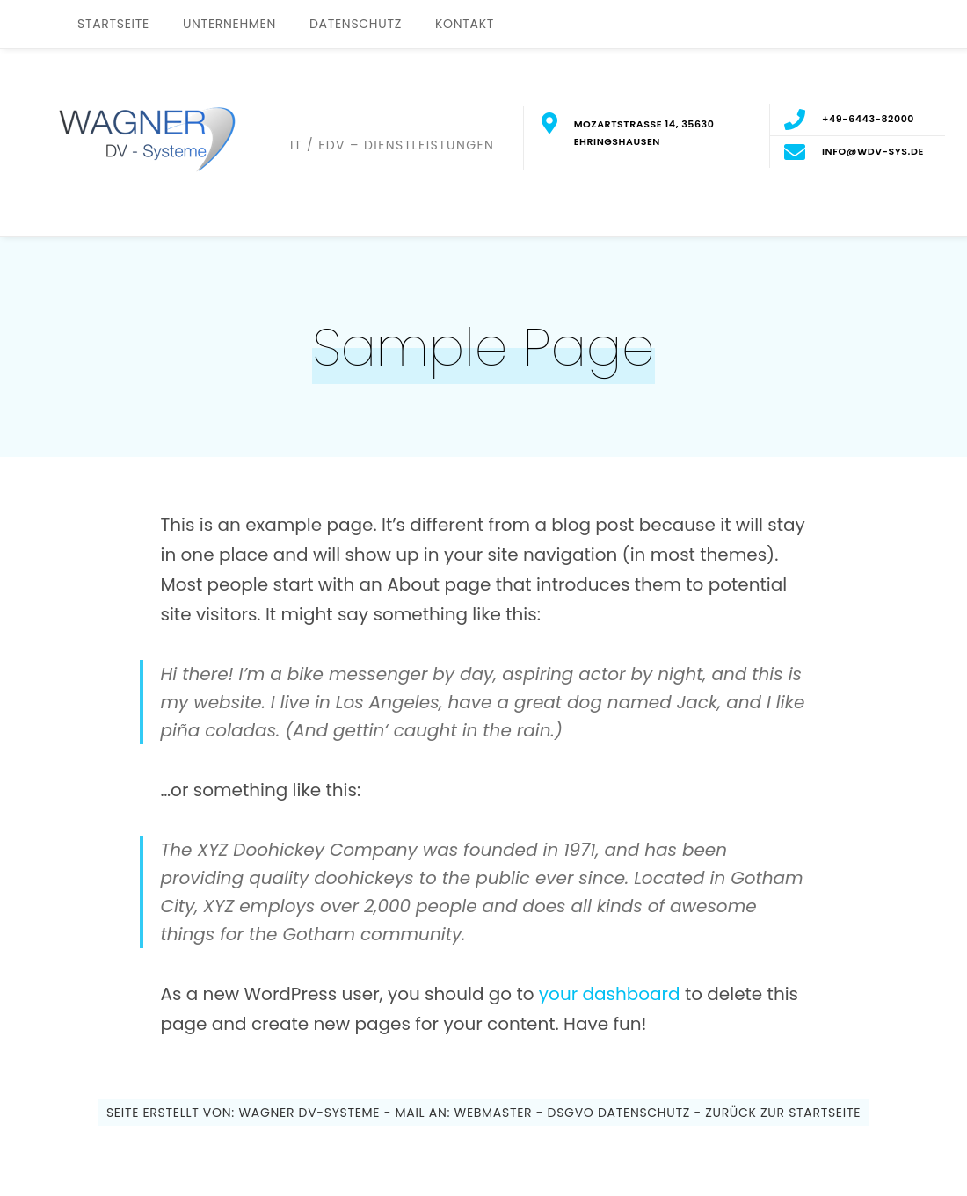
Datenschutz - (650, 1112)
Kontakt (464, 24)
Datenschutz (355, 24)
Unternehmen (229, 24)
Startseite (113, 24)
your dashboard (609, 994)
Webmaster (493, 1112)
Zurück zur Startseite (781, 1112)
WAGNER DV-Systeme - (315, 1112)
